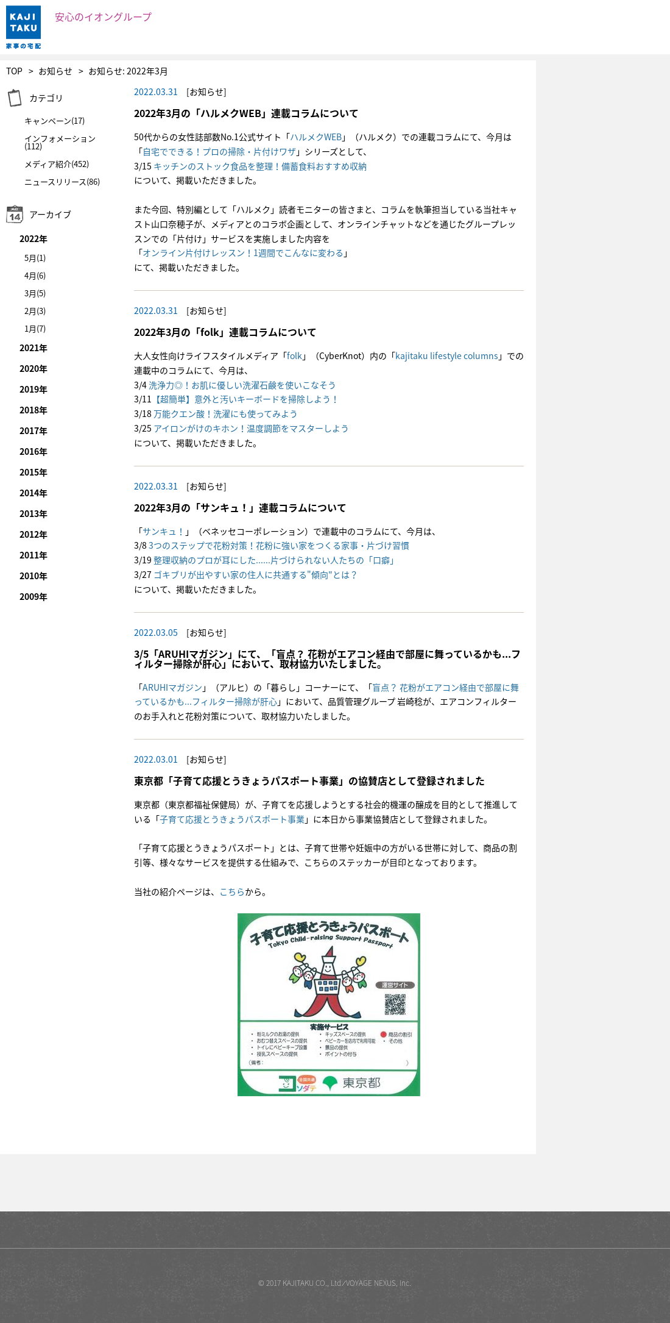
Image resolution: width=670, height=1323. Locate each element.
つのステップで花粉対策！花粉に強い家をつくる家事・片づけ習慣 (281, 545)
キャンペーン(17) (54, 120)
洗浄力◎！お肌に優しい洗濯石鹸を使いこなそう (242, 385)
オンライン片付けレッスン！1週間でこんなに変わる (243, 252)
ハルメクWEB (316, 136)
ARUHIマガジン (172, 687)
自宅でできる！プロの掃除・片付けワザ (219, 151)
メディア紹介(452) (56, 163)
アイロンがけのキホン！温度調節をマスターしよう (251, 428)
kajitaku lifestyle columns (446, 355)
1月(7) (35, 328)
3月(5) (35, 293)
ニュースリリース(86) (62, 181)
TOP (14, 71)
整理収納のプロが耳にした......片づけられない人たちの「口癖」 (275, 560)
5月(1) (35, 257)
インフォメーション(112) (60, 142)
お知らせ (55, 71)
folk (294, 355)
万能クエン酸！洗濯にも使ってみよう (225, 413)
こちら (232, 891)
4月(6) (35, 275)
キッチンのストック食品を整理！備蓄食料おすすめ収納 (260, 166)
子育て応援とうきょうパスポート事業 (232, 819)
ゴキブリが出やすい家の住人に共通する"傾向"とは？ (255, 574)
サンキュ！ (164, 531)
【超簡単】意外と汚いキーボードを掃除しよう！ (245, 399)
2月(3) (35, 310)
